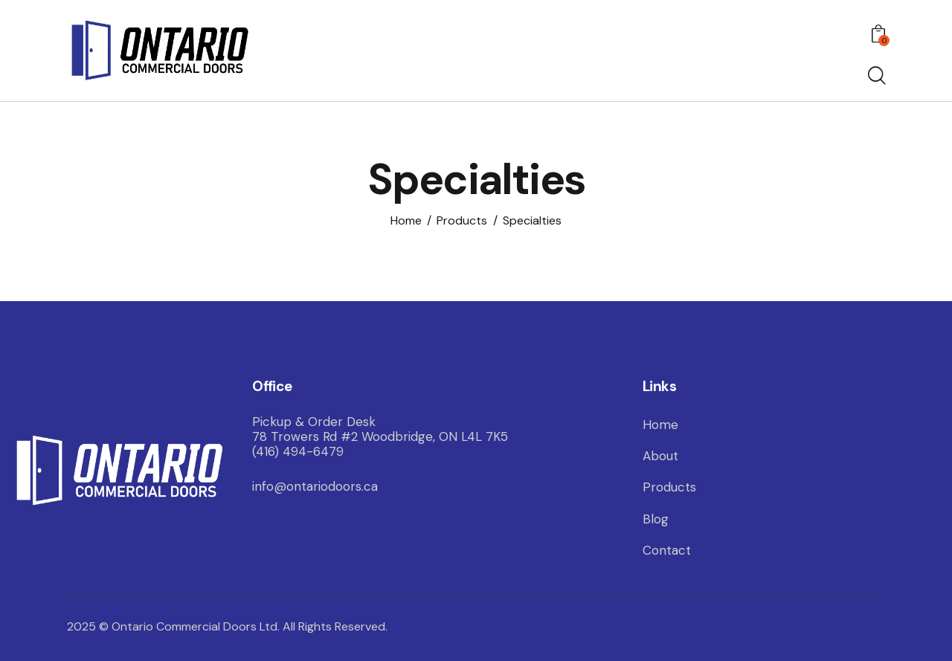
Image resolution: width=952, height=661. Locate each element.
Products (462, 220)
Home (406, 220)
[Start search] (875, 76)
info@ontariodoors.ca (315, 486)
